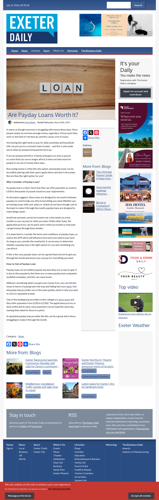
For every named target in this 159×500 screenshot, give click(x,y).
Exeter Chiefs (40, 448)
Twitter (23, 426)
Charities (79, 451)
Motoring (72, 50)
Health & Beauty (83, 469)
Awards (126, 448)
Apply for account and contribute (135, 93)
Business (23, 451)
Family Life (80, 462)
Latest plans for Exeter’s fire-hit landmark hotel (98, 385)
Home (14, 50)
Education (80, 455)
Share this (91, 137)
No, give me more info (59, 488)
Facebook (36, 426)
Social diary (80, 476)
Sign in (9, 448)
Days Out (58, 462)
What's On (58, 50)
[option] (116, 25)
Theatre (57, 455)
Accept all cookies (141, 495)
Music (56, 451)
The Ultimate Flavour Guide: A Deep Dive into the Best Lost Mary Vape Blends (104, 180)
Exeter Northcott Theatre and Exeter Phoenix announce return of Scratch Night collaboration (97, 364)
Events (56, 448)
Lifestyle (35, 50)
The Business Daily (91, 50)
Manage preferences (19, 495)
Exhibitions (59, 459)
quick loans (64, 299)
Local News (33, 372)
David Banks (30, 122)
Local (21, 448)
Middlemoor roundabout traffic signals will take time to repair (42, 387)
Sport (46, 50)
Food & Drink (81, 466)
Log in (150, 5)
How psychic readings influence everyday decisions (103, 194)
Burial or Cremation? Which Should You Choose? (104, 207)
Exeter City (39, 451)
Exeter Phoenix (61, 473)
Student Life (81, 480)
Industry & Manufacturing (135, 451)
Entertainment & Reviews (96, 376)
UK (20, 455)
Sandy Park (59, 469)
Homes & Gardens (84, 473)
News (25, 50)
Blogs (21, 336)
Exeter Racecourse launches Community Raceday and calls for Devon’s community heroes (42, 364)
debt (69, 286)
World (22, 459)
